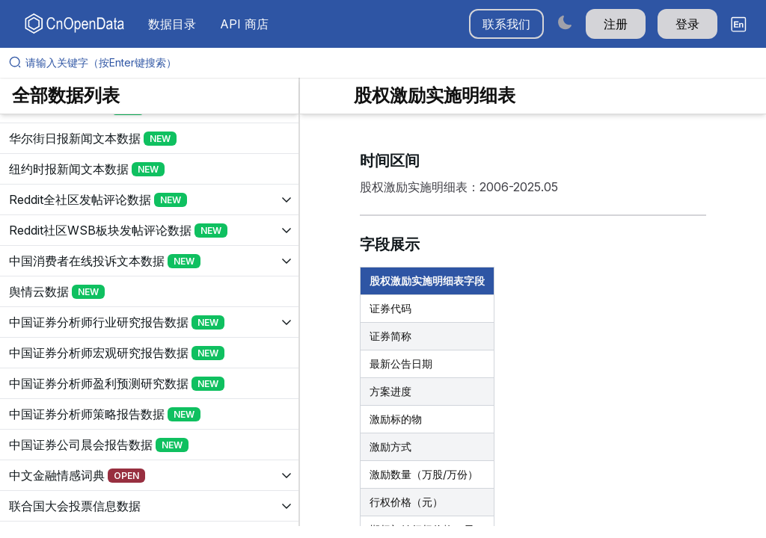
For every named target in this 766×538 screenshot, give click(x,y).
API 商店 (244, 23)
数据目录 (172, 23)
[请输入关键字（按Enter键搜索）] (389, 62)
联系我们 (506, 23)
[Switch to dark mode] (565, 22)
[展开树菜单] (149, 138)
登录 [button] (687, 23)
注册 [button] (616, 23)
